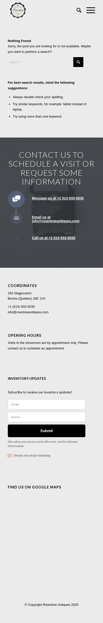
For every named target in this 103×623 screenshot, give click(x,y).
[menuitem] (76, 10)
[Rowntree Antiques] (43, 10)
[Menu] (88, 10)
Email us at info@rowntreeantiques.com (56, 219)
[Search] (76, 10)
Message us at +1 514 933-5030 (58, 198)
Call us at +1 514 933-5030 (53, 238)
